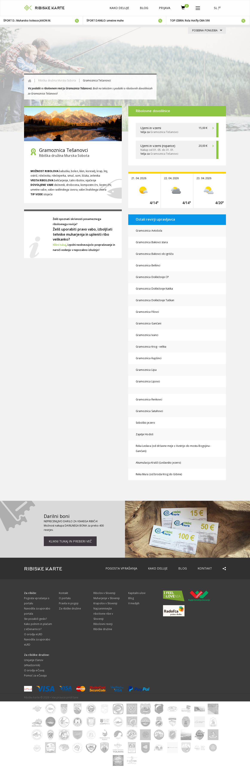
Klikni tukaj (59, 245)
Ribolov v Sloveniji (104, 593)
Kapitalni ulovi (136, 593)
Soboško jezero (145, 422)
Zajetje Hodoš (144, 434)
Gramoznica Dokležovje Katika (154, 288)
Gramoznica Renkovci (149, 399)
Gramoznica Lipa (146, 370)
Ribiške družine (102, 629)
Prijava (164, 8)
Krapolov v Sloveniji (105, 603)
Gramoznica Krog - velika (151, 346)
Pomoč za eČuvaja (35, 675)
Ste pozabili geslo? (35, 619)
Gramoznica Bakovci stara (152, 242)
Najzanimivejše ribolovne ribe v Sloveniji (103, 614)
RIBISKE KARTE (50, 8)
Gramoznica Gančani (148, 323)
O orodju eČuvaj (34, 670)
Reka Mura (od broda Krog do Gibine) (159, 474)
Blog (144, 8)
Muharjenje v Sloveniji (106, 598)
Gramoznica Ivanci (147, 335)
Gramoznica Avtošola (149, 230)
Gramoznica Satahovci (149, 411)
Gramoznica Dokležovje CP (152, 277)
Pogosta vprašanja (121, 568)
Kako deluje (119, 8)
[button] (197, 7)
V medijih (133, 603)
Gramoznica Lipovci (148, 381)
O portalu (65, 598)
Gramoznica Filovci (147, 312)
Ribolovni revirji (103, 624)
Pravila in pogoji (69, 603)
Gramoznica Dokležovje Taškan (155, 300)
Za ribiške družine (70, 608)
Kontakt (205, 568)
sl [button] (217, 8)
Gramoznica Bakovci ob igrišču (155, 254)
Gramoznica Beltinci (148, 265)
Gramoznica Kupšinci (149, 358)
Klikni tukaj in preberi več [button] (70, 541)
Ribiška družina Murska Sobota (57, 80)
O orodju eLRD (33, 634)
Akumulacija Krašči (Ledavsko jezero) (158, 462)
